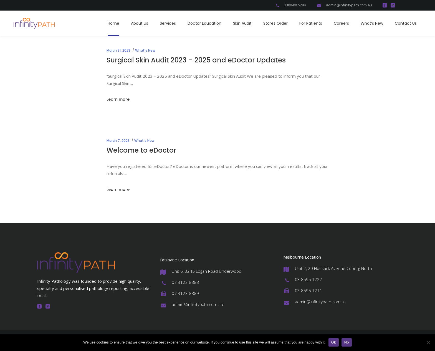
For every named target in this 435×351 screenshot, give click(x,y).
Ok (333, 342)
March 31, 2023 (118, 50)
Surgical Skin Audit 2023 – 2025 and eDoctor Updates (196, 60)
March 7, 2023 (118, 140)
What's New (145, 50)
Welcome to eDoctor (141, 150)
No (346, 342)
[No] (428, 342)
